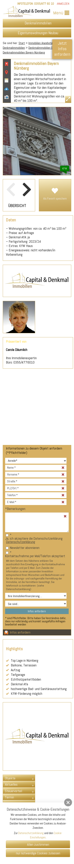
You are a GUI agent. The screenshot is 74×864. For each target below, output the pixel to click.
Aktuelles (11, 784)
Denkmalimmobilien (14, 48)
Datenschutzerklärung (20, 542)
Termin (9, 797)
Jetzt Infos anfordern (62, 48)
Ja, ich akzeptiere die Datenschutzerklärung (34, 538)
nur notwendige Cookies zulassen (38, 853)
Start (22, 43)
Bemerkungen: (15, 509)
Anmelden (63, 4)
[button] (68, 802)
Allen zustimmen (38, 844)
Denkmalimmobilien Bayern (43, 48)
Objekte (10, 778)
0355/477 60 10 (44, 4)
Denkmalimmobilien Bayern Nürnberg (24, 52)
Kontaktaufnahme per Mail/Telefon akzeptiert (35, 556)
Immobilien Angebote (40, 43)
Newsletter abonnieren (24, 547)
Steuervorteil (13, 791)
